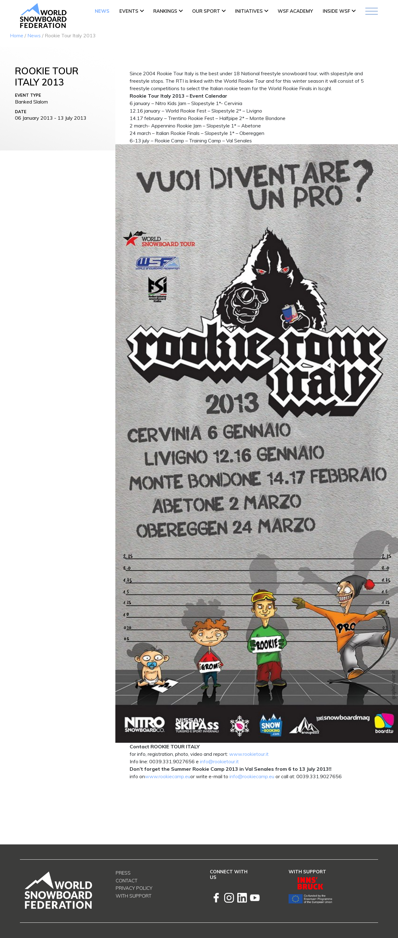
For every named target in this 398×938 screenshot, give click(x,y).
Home (16, 35)
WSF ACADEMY (295, 11)
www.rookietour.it (249, 754)
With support (133, 896)
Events (128, 11)
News (102, 11)
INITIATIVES (249, 11)
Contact (126, 881)
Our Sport (206, 11)
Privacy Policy (134, 888)
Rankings (165, 11)
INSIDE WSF (336, 11)
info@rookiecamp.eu (251, 776)
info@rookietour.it (219, 761)
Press (123, 873)
